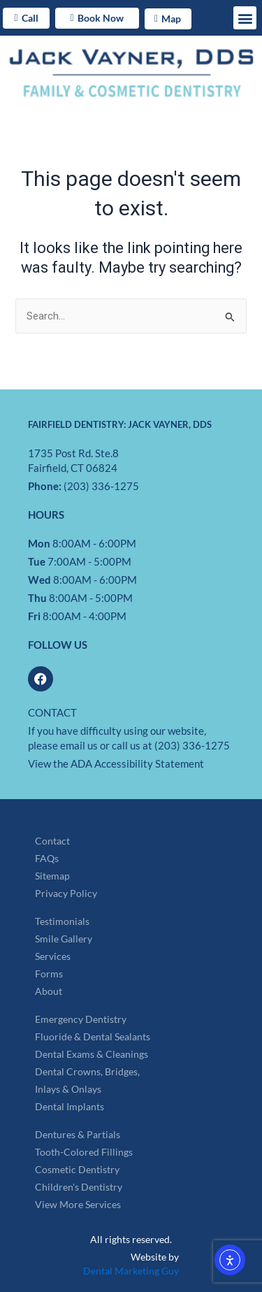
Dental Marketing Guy (131, 1271)
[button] (244, 17)
